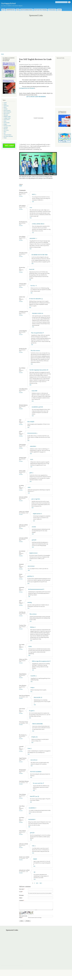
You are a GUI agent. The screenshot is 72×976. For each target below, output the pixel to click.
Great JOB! (34, 390)
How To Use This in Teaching (40, 9)
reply (33, 201)
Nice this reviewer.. (35, 350)
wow (31, 207)
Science (5, 104)
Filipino (5, 137)
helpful (35, 859)
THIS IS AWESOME (37, 723)
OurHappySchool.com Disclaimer (27, 88)
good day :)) (30, 576)
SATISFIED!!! (31, 819)
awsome (34, 526)
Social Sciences (7, 119)
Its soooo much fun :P (38, 783)
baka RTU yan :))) (34, 796)
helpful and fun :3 (37, 513)
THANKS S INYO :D (37, 313)
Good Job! (31, 269)
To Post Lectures (52, 9)
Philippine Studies (7, 116)
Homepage (21, 895)
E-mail (21, 891)
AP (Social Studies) (7, 134)
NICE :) (34, 194)
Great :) (29, 748)
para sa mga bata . (36, 499)
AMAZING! (33, 446)
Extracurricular (6, 122)
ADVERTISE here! (11, 9)
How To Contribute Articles (26, 9)
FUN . (31, 459)
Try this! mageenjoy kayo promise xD (38, 370)
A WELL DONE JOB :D (38, 224)
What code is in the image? (23, 916)
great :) (31, 472)
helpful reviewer (33, 553)
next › (37, 883)
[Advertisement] (15, 33)
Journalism (6, 127)
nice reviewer (31, 566)
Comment (21, 900)
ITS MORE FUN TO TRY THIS (39, 254)
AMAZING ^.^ (33, 238)
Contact (59, 9)
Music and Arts (7, 113)
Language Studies (7, 118)
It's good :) (31, 710)
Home (3, 9)
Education (6, 128)
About (17, 9)
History (5, 107)
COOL (30, 646)
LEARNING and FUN (37, 407)
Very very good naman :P (37, 332)
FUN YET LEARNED (35, 771)
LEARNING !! (32, 808)
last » (41, 883)
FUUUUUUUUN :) (32, 433)
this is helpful (30, 421)
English (5, 102)
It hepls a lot (34, 737)
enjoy (29, 487)
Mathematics (6, 105)
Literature (5, 108)
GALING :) (33, 676)
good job (34, 540)
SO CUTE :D (34, 760)
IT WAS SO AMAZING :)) (36, 298)
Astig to (32, 687)
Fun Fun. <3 (34, 285)
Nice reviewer (33, 614)
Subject (20, 897)
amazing (29, 602)
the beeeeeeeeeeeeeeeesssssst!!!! (36, 589)
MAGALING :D (38, 697)
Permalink (20, 196)
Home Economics (7, 110)
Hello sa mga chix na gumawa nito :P (41, 661)
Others (5, 131)
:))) (34, 872)
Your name (21, 889)
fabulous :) (32, 627)
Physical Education (7, 111)
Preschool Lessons (7, 125)
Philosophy (6, 115)
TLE (4, 133)
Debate (5, 121)
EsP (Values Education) (8, 136)
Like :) (33, 845)
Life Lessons (6, 130)
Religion (5, 124)
